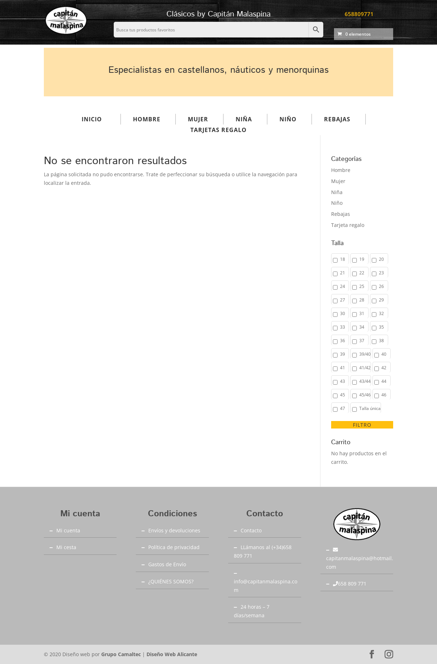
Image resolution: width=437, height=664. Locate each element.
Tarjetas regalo (218, 130)
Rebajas (337, 119)
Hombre (146, 119)
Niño (288, 119)
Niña (244, 119)
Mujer (198, 119)
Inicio (92, 119)
